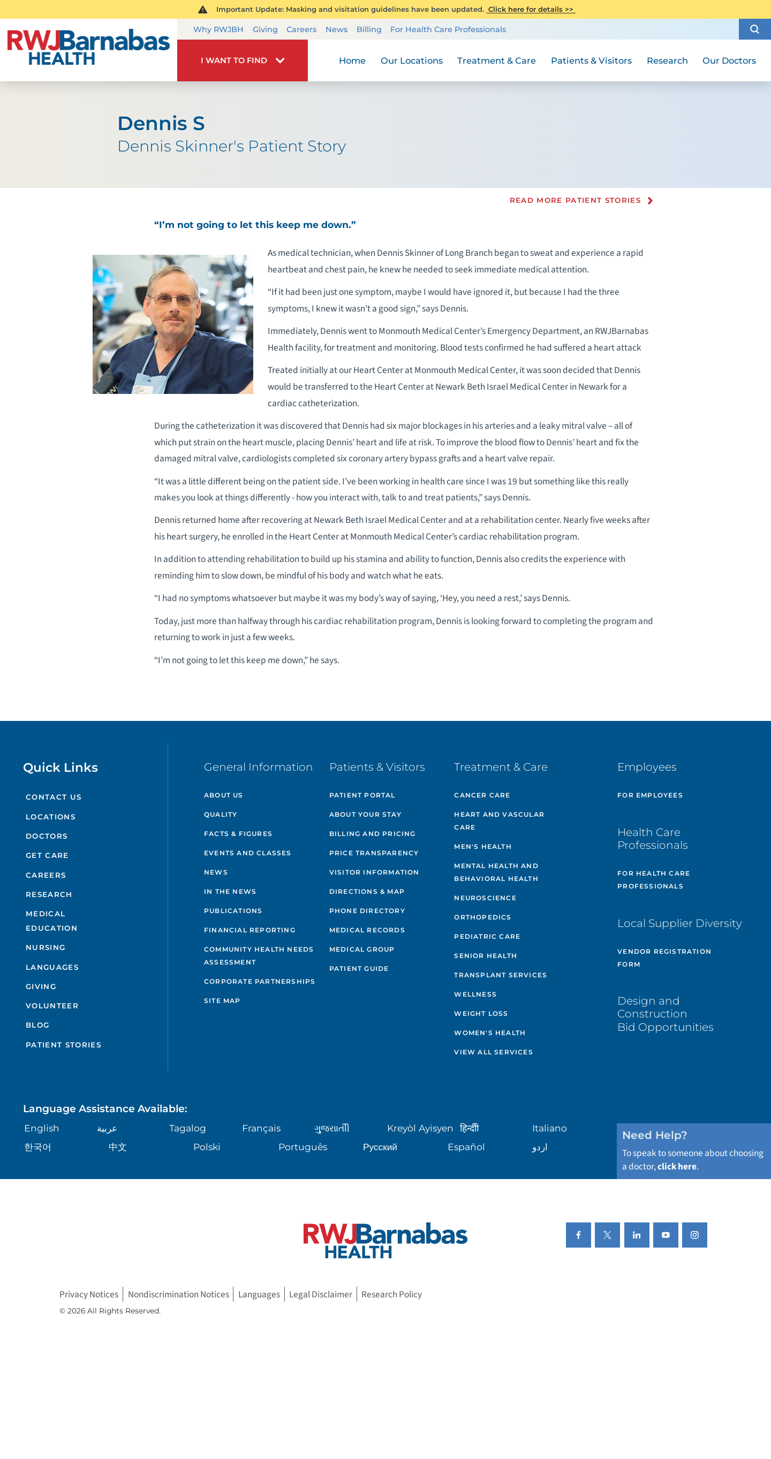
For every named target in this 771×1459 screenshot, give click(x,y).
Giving (265, 29)
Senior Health (485, 956)
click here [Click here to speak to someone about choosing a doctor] (677, 1166)
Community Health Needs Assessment (259, 955)
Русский (380, 1146)
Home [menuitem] (352, 60)
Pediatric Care (487, 936)
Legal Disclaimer (320, 1294)
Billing (369, 29)
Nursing (45, 947)
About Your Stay (365, 814)
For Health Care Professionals (448, 29)
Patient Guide (359, 968)
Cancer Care (482, 795)
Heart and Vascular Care (499, 820)
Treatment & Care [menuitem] (496, 60)
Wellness (475, 994)
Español (466, 1146)
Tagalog (187, 1128)
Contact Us (53, 797)
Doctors (46, 836)
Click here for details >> (531, 9)
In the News (230, 891)
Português (302, 1146)
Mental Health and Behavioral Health (496, 872)
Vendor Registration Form (664, 957)
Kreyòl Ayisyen (420, 1128)
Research (49, 894)
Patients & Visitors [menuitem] (591, 60)
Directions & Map (367, 891)
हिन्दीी (469, 1128)
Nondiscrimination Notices (178, 1294)
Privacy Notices (88, 1294)
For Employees (650, 795)
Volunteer (52, 1005)
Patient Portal (362, 795)
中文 (118, 1146)
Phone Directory (367, 911)
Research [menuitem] (667, 60)
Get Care (47, 855)
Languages (52, 967)
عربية (107, 1128)
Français (261, 1128)
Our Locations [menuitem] (412, 60)
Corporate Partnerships (259, 981)
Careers (301, 29)
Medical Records (367, 930)
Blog (37, 1025)
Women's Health (490, 1033)
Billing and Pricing (372, 834)
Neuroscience (485, 898)
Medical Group (362, 949)
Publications (233, 911)
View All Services (493, 1052)
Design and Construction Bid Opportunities (665, 1013)
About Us (224, 795)
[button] (755, 29)
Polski (207, 1146)
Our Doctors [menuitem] (729, 60)
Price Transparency (374, 853)
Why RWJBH (218, 29)
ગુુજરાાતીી (332, 1128)
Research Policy (391, 1294)
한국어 (37, 1146)
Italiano (549, 1128)
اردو (540, 1146)
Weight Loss (481, 1013)
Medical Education (52, 920)
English (41, 1128)
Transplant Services (500, 975)
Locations (50, 816)
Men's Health (482, 846)
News (336, 29)
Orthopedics (482, 917)
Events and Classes (248, 853)
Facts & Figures (238, 834)
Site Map (222, 1001)
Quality (220, 814)
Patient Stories (63, 1044)
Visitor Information (374, 872)
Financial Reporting (250, 930)
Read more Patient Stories (575, 200)
